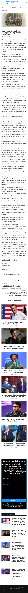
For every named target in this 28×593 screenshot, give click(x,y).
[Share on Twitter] (15, 280)
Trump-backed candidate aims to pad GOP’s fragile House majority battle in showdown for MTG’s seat (18, 559)
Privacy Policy (19, 587)
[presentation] (14, 492)
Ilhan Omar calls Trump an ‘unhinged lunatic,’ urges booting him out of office (19, 533)
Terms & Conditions (14, 588)
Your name (14, 480)
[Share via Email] (18, 280)
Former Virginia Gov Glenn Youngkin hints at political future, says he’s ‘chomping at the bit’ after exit (19, 521)
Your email (14, 486)
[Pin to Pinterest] (17, 280)
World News (12, 7)
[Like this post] (11, 280)
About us (7, 587)
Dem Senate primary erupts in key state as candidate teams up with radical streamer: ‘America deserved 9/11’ (19, 573)
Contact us (12, 587)
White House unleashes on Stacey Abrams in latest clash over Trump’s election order (18, 546)
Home (3, 7)
